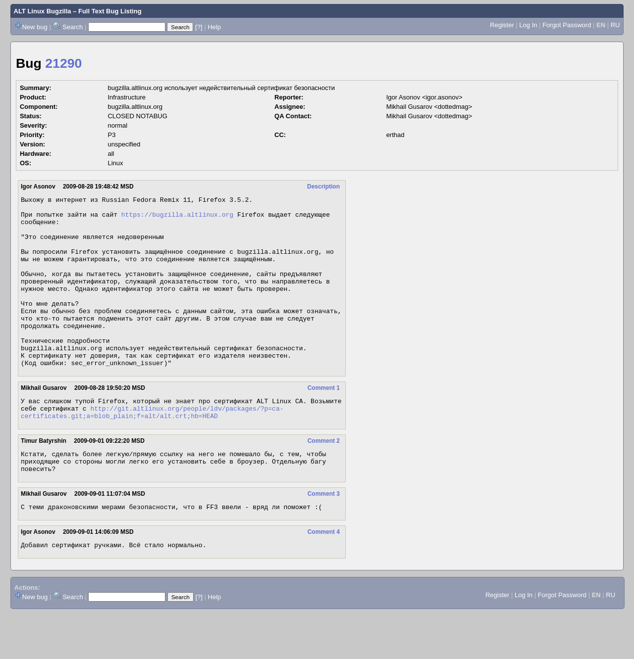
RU (615, 25)
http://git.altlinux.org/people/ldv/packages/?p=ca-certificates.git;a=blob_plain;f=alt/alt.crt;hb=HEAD (152, 450)
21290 (63, 63)
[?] (198, 27)
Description (323, 186)
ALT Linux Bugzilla (42, 11)
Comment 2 (324, 479)
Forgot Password (566, 25)
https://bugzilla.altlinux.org (177, 218)
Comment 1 (324, 422)
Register (502, 25)
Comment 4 (324, 576)
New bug (35, 27)
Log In (528, 25)
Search (72, 27)
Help (214, 27)
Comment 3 (324, 536)
